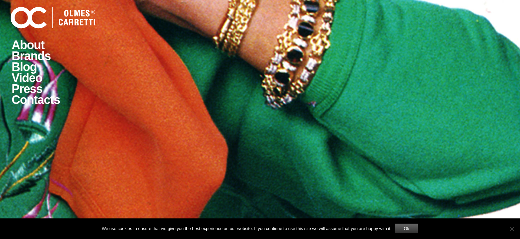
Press (27, 89)
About (28, 45)
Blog (24, 67)
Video (27, 78)
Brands (31, 56)
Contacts (36, 100)
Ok (406, 228)
